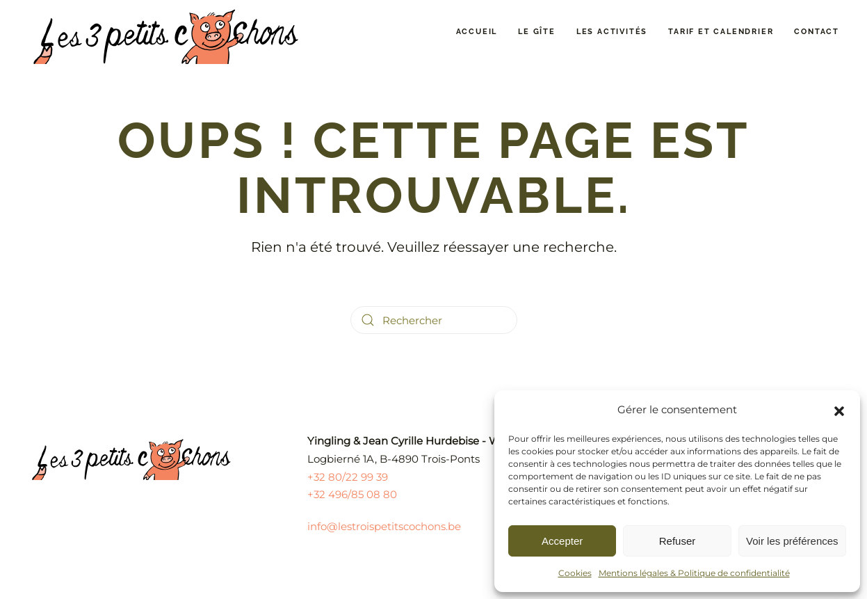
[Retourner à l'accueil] (167, 32)
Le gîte (537, 31)
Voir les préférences (792, 541)
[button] (839, 410)
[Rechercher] (433, 320)
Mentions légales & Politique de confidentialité (694, 573)
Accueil (477, 31)
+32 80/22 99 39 (347, 477)
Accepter (562, 541)
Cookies (575, 573)
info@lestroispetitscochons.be (384, 526)
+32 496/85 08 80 (352, 494)
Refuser (677, 541)
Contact (816, 31)
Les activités (611, 31)
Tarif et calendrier (720, 31)
